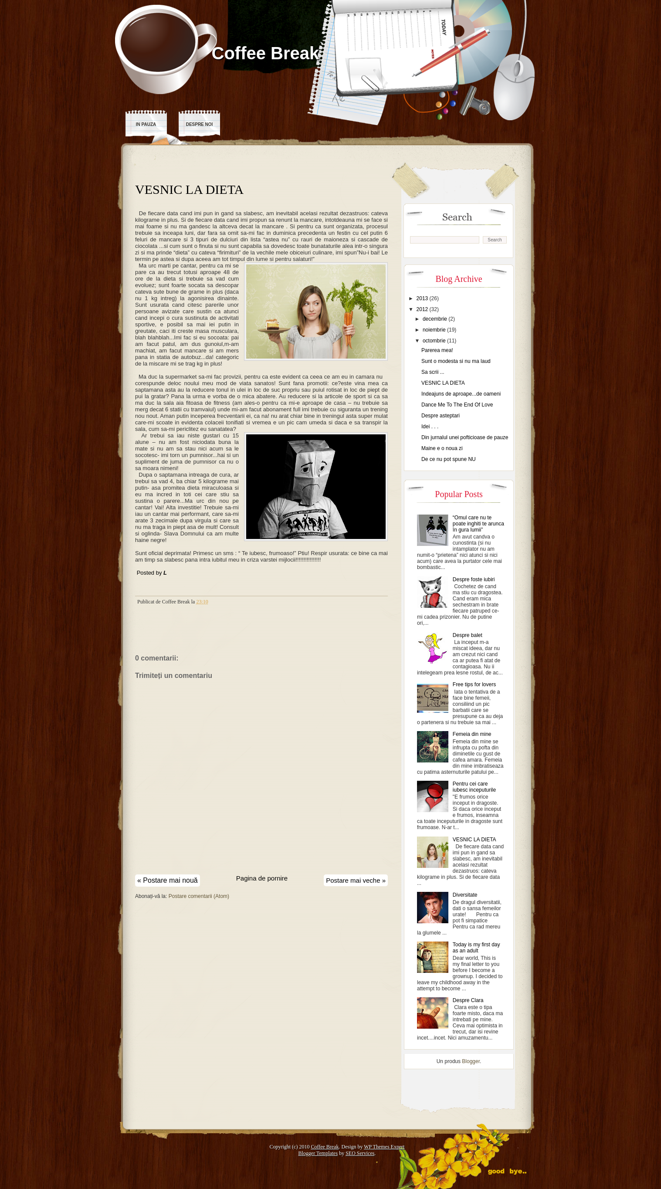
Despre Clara (468, 1000)
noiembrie (435, 330)
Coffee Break (265, 53)
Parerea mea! (437, 350)
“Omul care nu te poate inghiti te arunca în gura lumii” (478, 524)
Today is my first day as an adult (476, 948)
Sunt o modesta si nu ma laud (456, 361)
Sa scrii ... (432, 372)
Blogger (471, 1061)
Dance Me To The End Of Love (457, 405)
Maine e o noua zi (442, 448)
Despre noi (199, 124)
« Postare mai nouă (167, 880)
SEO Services (360, 1153)
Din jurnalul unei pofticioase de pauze (464, 437)
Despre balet (467, 635)
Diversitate (465, 895)
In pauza (146, 124)
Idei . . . (429, 426)
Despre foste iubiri (474, 579)
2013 (423, 298)
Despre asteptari (440, 416)
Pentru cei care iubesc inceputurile (474, 787)
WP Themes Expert (384, 1147)
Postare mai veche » (356, 880)
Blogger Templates (318, 1153)
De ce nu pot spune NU (448, 459)
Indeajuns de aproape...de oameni (461, 394)
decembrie (435, 319)
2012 (423, 309)
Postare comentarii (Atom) (199, 896)
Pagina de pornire (262, 878)
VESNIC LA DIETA (189, 189)
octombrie (435, 341)
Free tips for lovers (474, 684)
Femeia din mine (472, 734)
